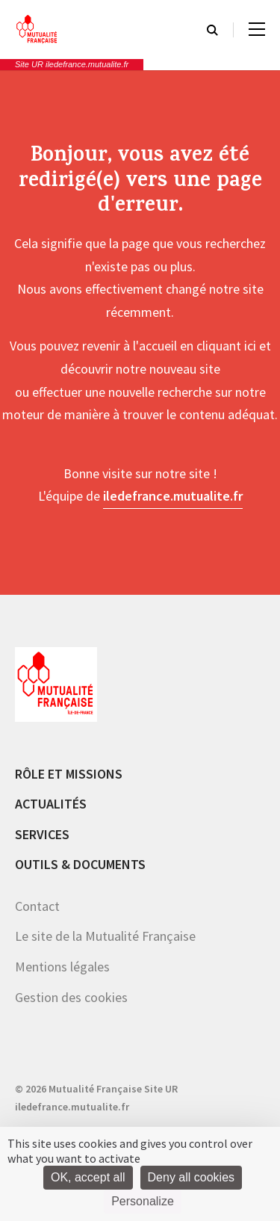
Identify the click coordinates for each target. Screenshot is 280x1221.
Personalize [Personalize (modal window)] (142, 1201)
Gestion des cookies (71, 997)
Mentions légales (62, 966)
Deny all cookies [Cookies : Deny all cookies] (191, 1177)
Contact (37, 906)
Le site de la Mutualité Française (105, 936)
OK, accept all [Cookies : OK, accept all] (88, 1177)
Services (42, 834)
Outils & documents (80, 864)
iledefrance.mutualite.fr (173, 495)
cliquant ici (226, 345)
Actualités (51, 803)
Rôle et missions (68, 773)
